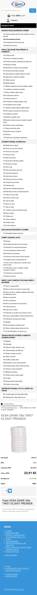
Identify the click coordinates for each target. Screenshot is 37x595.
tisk (8, 566)
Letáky (8, 539)
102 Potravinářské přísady (9, 408)
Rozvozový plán (12, 552)
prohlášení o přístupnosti (18, 568)
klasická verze (12, 574)
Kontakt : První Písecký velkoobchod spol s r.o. (15, 536)
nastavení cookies (13, 571)
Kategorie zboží (18, 25)
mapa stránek (11, 555)
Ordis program (12, 541)
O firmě (9, 531)
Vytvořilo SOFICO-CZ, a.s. (14, 589)
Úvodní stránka (8, 404)
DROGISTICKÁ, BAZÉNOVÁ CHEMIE (11, 406)
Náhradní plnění (12, 533)
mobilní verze (11, 576)
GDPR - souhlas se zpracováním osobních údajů (18, 548)
